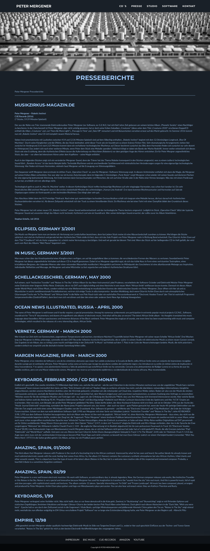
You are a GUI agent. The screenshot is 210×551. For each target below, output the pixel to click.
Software (170, 8)
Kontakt (188, 8)
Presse (136, 8)
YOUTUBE (139, 539)
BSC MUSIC (89, 539)
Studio (152, 8)
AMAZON (124, 539)
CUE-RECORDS (107, 539)
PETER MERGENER (38, 9)
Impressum (72, 539)
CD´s (123, 8)
